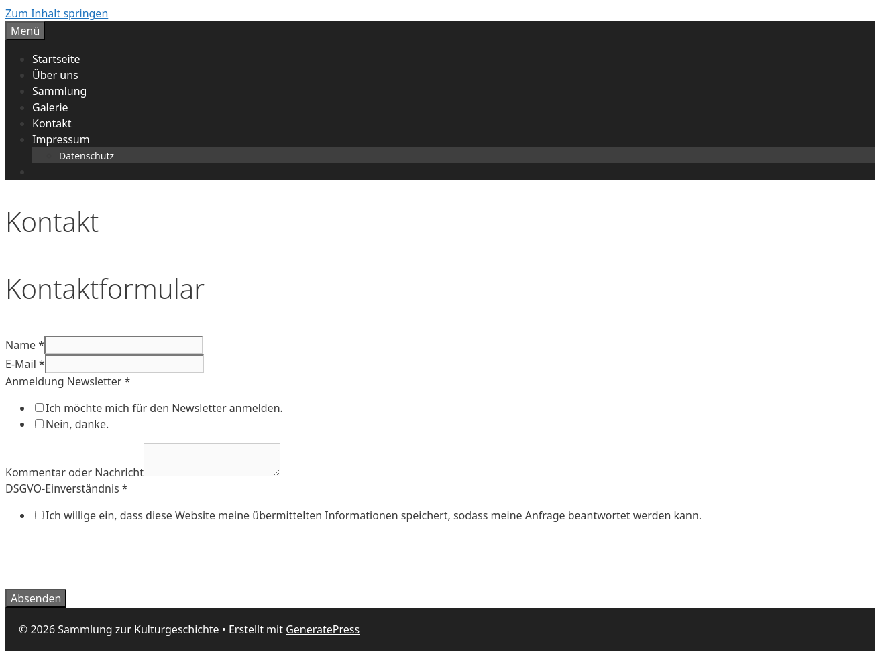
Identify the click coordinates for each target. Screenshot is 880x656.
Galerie (50, 107)
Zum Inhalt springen (56, 13)
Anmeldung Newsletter (67, 381)
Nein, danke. (77, 424)
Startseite (56, 59)
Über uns (55, 75)
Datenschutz (86, 155)
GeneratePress (323, 629)
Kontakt (52, 123)
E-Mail (25, 363)
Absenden (36, 598)
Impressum (61, 139)
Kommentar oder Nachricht (74, 472)
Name (24, 345)
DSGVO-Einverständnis (66, 488)
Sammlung (59, 91)
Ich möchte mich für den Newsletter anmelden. (164, 408)
